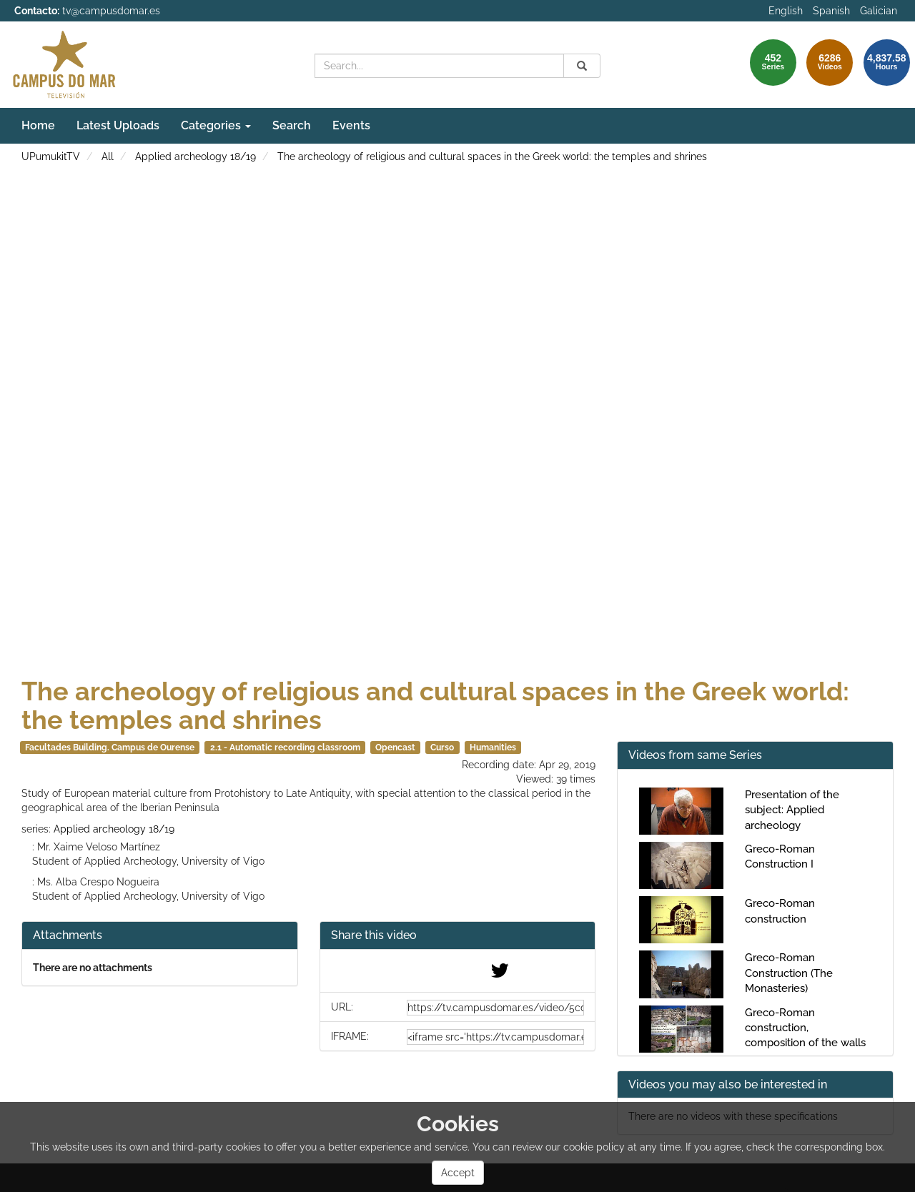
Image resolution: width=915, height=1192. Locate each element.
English (785, 10)
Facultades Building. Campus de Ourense (109, 747)
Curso (442, 747)
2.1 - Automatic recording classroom (285, 747)
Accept (458, 1172)
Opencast (395, 747)
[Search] (582, 65)
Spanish (831, 10)
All (108, 156)
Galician (878, 10)
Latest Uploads (117, 125)
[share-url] (495, 1007)
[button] (457, 936)
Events (351, 125)
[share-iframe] (495, 1037)
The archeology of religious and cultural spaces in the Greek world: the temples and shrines (492, 156)
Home (38, 125)
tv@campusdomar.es (111, 10)
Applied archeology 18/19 (195, 156)
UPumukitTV (50, 156)
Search (291, 125)
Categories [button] (216, 125)
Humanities (493, 747)
